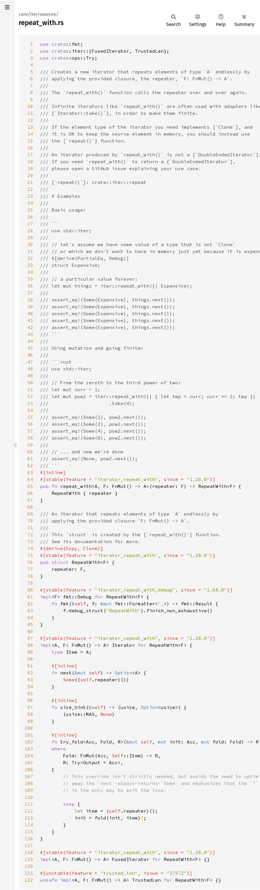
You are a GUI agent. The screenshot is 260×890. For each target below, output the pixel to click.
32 (30, 258)
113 (28, 818)
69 (30, 514)
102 (28, 742)
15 (30, 141)
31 (30, 251)
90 (30, 659)
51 (30, 389)
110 (28, 797)
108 (28, 783)
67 (30, 500)
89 (30, 652)
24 (30, 203)
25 (30, 210)
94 (30, 686)
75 (30, 555)
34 (30, 272)
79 (30, 583)
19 (30, 168)
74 (30, 548)
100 (28, 728)
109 (28, 790)
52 (30, 396)
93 (30, 679)
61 (30, 458)
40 (30, 313)
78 (30, 576)
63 (30, 472)
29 (30, 237)
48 (30, 369)
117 (28, 845)
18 (30, 161)
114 (28, 825)
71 (30, 527)
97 (30, 707)
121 (28, 873)
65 (30, 486)
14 (30, 134)
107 (28, 776)
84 (30, 617)
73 (30, 541)
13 (30, 127)
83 (30, 610)
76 (30, 562)
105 (28, 762)
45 (30, 348)
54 (30, 410)
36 (30, 286)
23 (30, 196)
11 (30, 113)
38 (30, 300)
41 (30, 320)
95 (30, 693)
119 (28, 859)
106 (28, 769)
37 (30, 293)
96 (30, 700)
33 (30, 265)
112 (28, 811)
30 (30, 244)
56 (30, 424)
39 (30, 306)
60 (30, 451)
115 (28, 831)
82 (30, 603)
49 (30, 376)
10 (30, 106)
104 (28, 755)
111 (28, 804)
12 (30, 120)
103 (28, 749)
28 (30, 230)
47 (30, 362)
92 (30, 673)
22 (30, 189)
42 (30, 327)
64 (30, 479)
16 (30, 148)
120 (28, 866)
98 (30, 714)
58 (30, 438)
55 (30, 417)
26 (30, 217)
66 (30, 493)
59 (30, 445)
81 (30, 597)
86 (30, 631)
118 (28, 852)
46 (30, 355)
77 (30, 569)
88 (30, 645)
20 (30, 175)
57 (30, 431)
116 (28, 838)
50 (30, 382)
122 (28, 880)
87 (30, 638)
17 (30, 154)
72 (30, 534)
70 (30, 521)
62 (30, 465)
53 (30, 403)
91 (30, 666)
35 (30, 279)
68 (30, 507)
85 (30, 624)
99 (30, 721)
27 (30, 224)
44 (30, 341)
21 (30, 182)
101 (28, 735)
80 (30, 590)
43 (30, 334)
